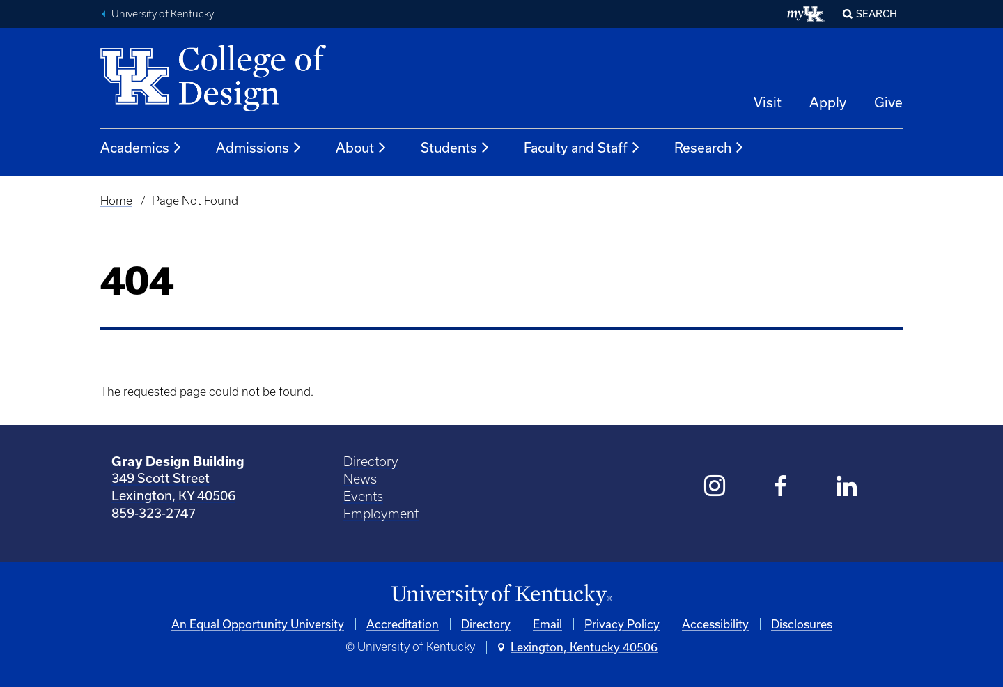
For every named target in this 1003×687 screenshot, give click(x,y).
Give (888, 102)
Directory (370, 461)
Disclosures (801, 624)
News (360, 479)
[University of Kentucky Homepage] (501, 595)
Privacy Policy (622, 624)
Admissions (259, 147)
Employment (381, 514)
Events (363, 496)
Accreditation (402, 624)
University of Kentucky (162, 14)
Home (116, 200)
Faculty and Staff (582, 147)
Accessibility (715, 624)
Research (709, 147)
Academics (141, 147)
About (361, 147)
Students (455, 147)
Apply (827, 102)
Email (547, 624)
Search (876, 14)
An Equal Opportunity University (257, 624)
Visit (768, 102)
